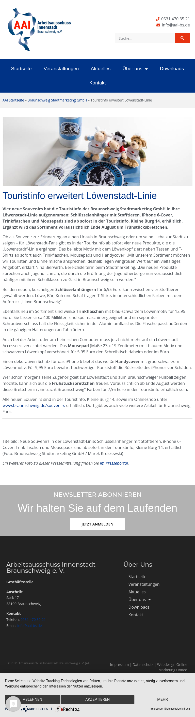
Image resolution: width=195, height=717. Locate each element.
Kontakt (97, 82)
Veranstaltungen (61, 68)
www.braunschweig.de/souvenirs (34, 405)
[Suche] (182, 38)
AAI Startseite (13, 100)
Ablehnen (32, 699)
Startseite (21, 68)
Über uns (135, 69)
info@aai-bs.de (29, 625)
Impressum (119, 664)
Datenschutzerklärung (177, 708)
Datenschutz (143, 664)
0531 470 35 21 (33, 619)
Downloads (172, 68)
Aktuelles (101, 68)
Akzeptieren (97, 699)
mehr (162, 699)
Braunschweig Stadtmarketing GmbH (57, 100)
